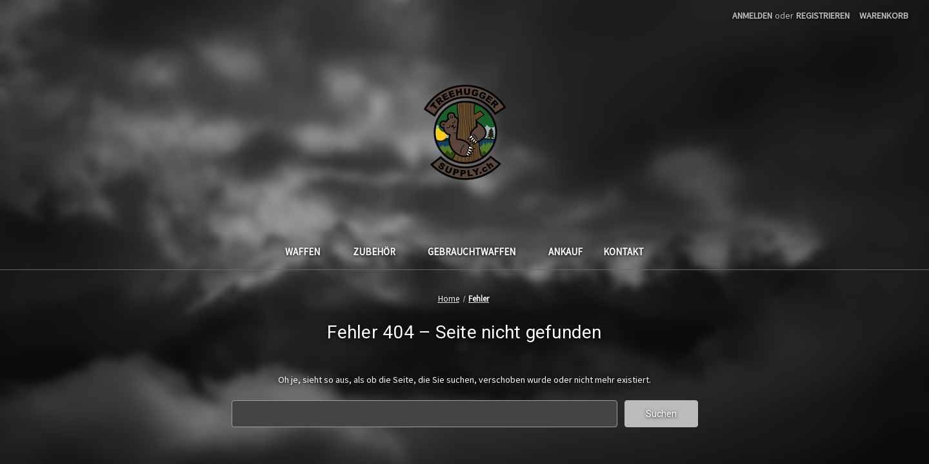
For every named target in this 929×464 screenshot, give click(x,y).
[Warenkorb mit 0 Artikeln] (883, 16)
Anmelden (752, 15)
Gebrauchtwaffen (478, 252)
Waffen (308, 252)
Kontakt (623, 252)
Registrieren (823, 15)
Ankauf (565, 252)
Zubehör (380, 252)
